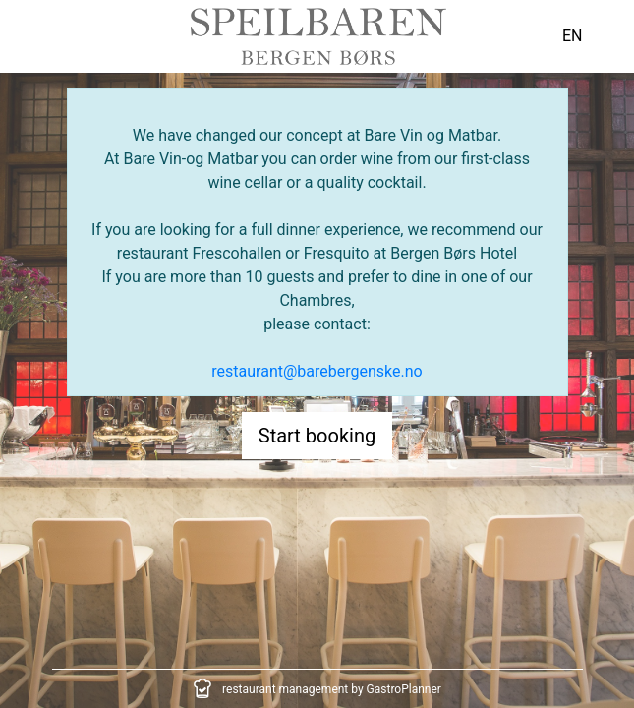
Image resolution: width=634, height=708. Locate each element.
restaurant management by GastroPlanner (331, 689)
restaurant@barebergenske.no (316, 371)
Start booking (317, 435)
